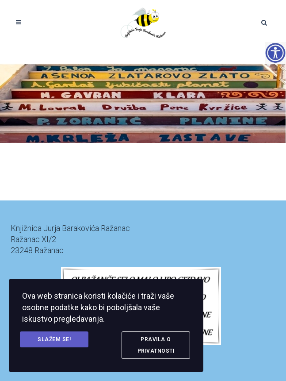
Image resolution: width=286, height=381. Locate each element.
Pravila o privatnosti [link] (156, 345)
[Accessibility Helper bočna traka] (275, 52)
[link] (143, 22)
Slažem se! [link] (54, 339)
